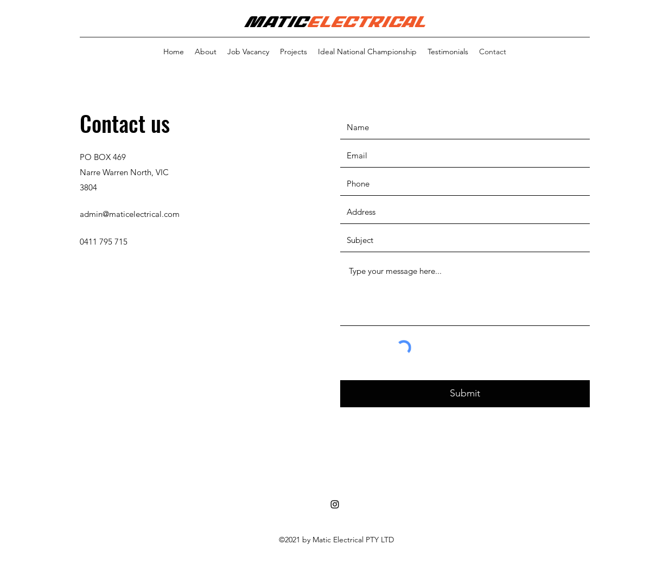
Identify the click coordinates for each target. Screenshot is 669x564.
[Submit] (465, 393)
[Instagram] (334, 504)
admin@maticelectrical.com (130, 214)
